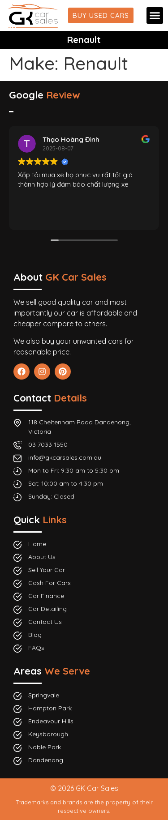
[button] (155, 15)
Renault (84, 39)
